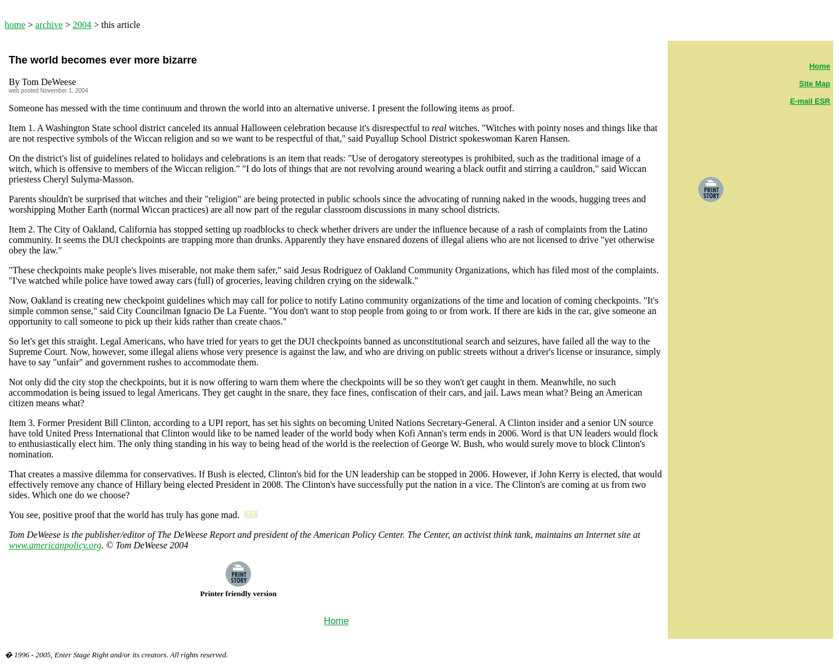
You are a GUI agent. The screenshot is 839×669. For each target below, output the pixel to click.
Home (819, 66)
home (15, 25)
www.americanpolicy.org (55, 545)
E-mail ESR (810, 101)
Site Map (814, 83)
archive (49, 25)
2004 (82, 25)
